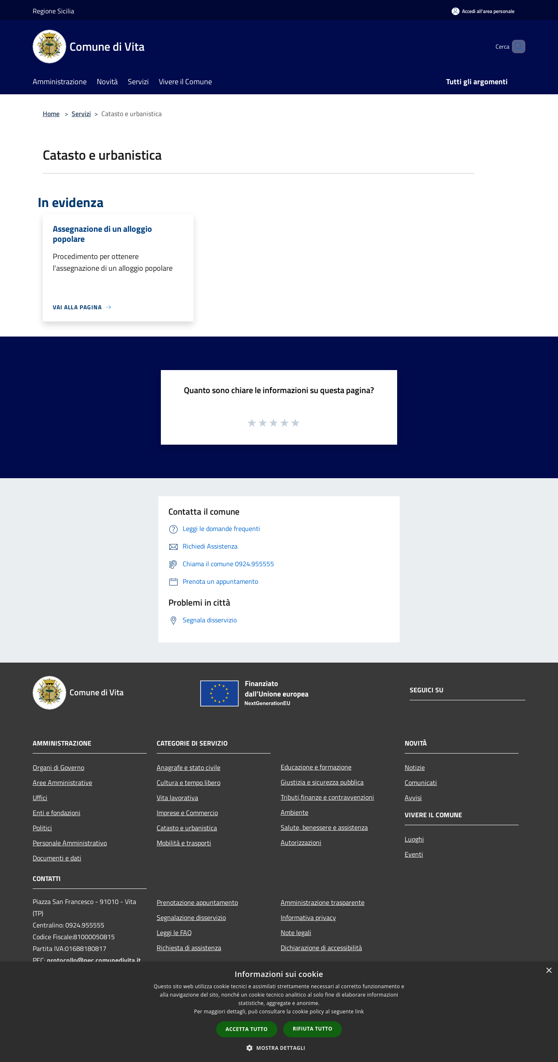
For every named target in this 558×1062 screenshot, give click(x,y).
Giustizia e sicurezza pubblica (322, 782)
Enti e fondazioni (56, 813)
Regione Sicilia (53, 11)
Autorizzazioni (301, 842)
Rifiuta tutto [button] (313, 1028)
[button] (279, 1048)
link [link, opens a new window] (359, 1011)
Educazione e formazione (316, 767)
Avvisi (413, 798)
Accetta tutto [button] (247, 1029)
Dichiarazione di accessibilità (321, 948)
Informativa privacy (308, 917)
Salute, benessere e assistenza (324, 827)
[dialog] (279, 1012)
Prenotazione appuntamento (197, 902)
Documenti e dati (57, 858)
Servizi (81, 114)
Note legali (296, 932)
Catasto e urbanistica (187, 828)
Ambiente (294, 812)
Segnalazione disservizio (191, 917)
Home (51, 114)
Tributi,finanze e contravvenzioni (327, 797)
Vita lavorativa (177, 798)
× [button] (548, 971)
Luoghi (414, 839)
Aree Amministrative (62, 782)
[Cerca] (515, 46)
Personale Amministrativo (70, 843)
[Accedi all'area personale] (483, 11)
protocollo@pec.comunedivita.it (94, 960)
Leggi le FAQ (174, 932)
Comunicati (421, 782)
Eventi (414, 854)
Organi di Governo (58, 767)
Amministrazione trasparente (322, 902)
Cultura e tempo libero (188, 782)
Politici (42, 828)
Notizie (415, 767)
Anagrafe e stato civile (188, 767)
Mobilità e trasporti (184, 843)
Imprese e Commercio (187, 813)
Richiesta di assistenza (189, 948)
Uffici (40, 798)
